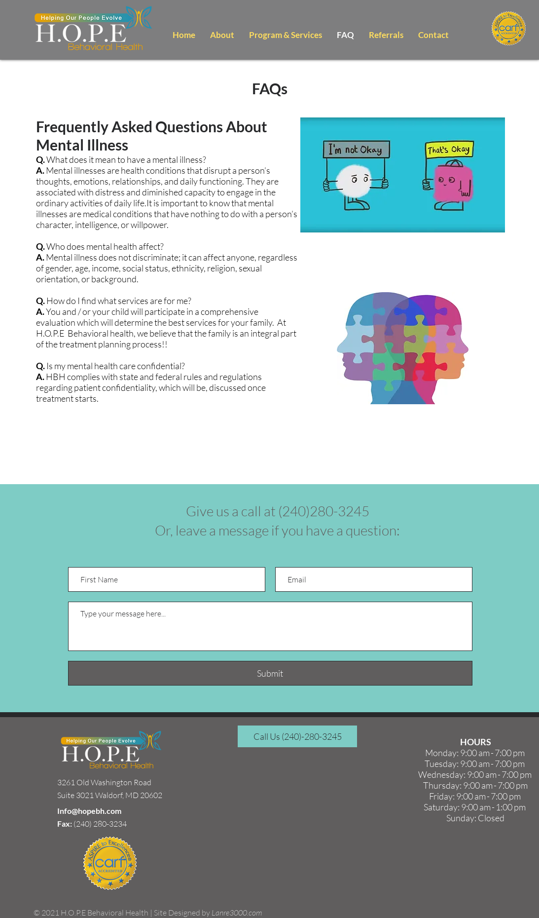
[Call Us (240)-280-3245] (297, 736)
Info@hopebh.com (89, 810)
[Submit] (270, 673)
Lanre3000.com (237, 913)
